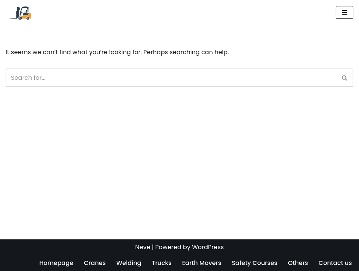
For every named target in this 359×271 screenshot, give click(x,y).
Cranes (95, 263)
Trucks (162, 263)
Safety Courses (254, 263)
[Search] (171, 78)
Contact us (335, 263)
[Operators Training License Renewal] (19, 12)
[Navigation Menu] (344, 12)
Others (298, 263)
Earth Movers (201, 263)
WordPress (208, 247)
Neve (142, 247)
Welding (128, 263)
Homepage (56, 263)
